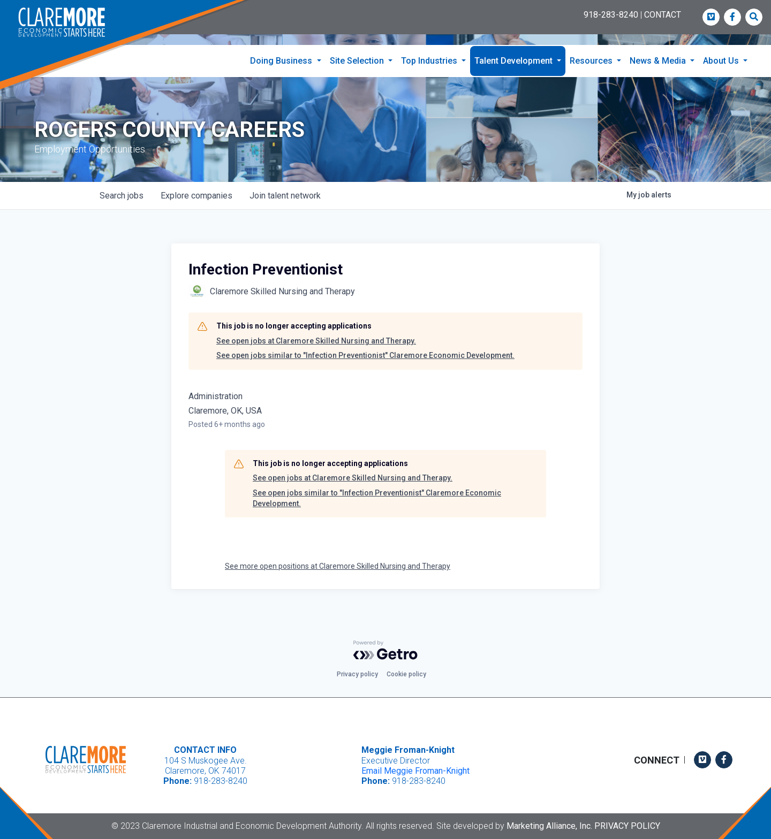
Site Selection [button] (358, 61)
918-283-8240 (611, 15)
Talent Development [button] (514, 61)
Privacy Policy (627, 826)
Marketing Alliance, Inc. (549, 826)
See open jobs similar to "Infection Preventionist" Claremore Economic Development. (365, 355)
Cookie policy (406, 674)
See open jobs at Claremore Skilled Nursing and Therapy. (316, 341)
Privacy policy (357, 674)
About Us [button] (722, 61)
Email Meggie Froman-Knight (415, 771)
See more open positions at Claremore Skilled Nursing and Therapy (337, 566)
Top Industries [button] (430, 61)
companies (196, 195)
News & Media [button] (659, 61)
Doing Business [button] (282, 61)
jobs (121, 195)
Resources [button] (592, 61)
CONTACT (662, 15)
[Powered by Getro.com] (385, 650)
